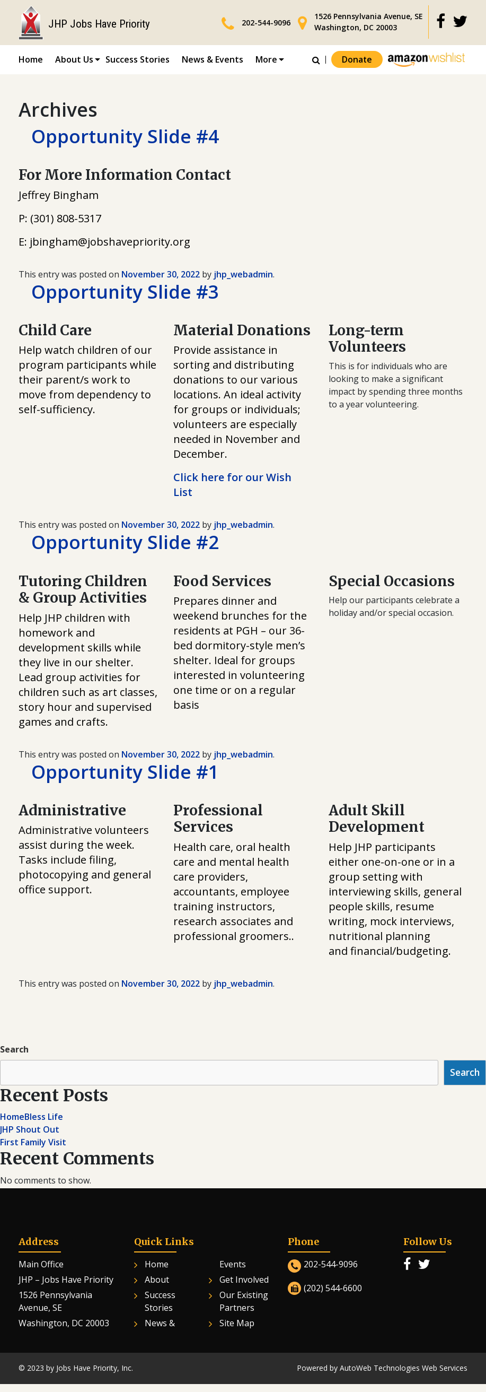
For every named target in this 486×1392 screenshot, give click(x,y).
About (157, 1281)
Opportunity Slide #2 (127, 543)
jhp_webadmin (243, 275)
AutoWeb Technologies (380, 1370)
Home (31, 59)
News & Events (212, 59)
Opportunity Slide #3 (127, 293)
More (266, 59)
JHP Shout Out (29, 1131)
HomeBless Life (31, 1119)
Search (14, 1051)
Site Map (236, 1325)
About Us (74, 59)
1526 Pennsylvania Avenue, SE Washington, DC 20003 (368, 21)
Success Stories (137, 59)
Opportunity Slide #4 (127, 137)
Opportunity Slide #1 (127, 774)
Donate (356, 60)
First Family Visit (33, 1144)
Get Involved (244, 1281)
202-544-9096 (266, 23)
